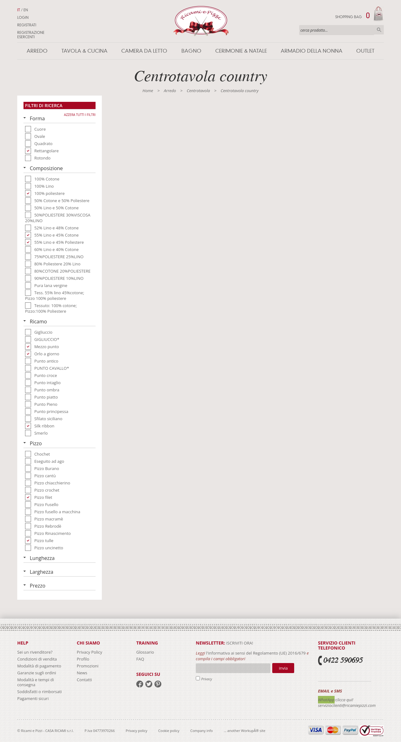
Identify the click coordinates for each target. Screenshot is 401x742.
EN (25, 10)
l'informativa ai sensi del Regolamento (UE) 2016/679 (256, 653)
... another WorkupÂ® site (244, 730)
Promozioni (87, 666)
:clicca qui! (344, 700)
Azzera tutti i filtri (80, 114)
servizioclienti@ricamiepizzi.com (347, 705)
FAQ (140, 659)
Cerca (379, 29)
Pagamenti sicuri (33, 698)
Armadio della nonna (311, 51)
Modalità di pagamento (39, 666)
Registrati (26, 25)
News (82, 673)
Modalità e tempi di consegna (35, 682)
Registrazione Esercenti (30, 34)
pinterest (157, 684)
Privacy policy (136, 730)
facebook (139, 684)
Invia (283, 668)
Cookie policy (168, 730)
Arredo (37, 51)
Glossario (145, 652)
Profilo (83, 659)
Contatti (84, 679)
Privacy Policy (89, 652)
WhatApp (326, 700)
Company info (201, 730)
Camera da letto (144, 51)
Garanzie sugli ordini (36, 673)
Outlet (365, 51)
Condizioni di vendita (37, 659)
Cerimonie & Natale (241, 51)
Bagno (191, 51)
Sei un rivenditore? (35, 652)
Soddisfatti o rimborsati (39, 691)
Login (23, 17)
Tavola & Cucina (84, 51)
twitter (148, 684)
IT (18, 10)
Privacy (206, 679)
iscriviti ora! (239, 643)
